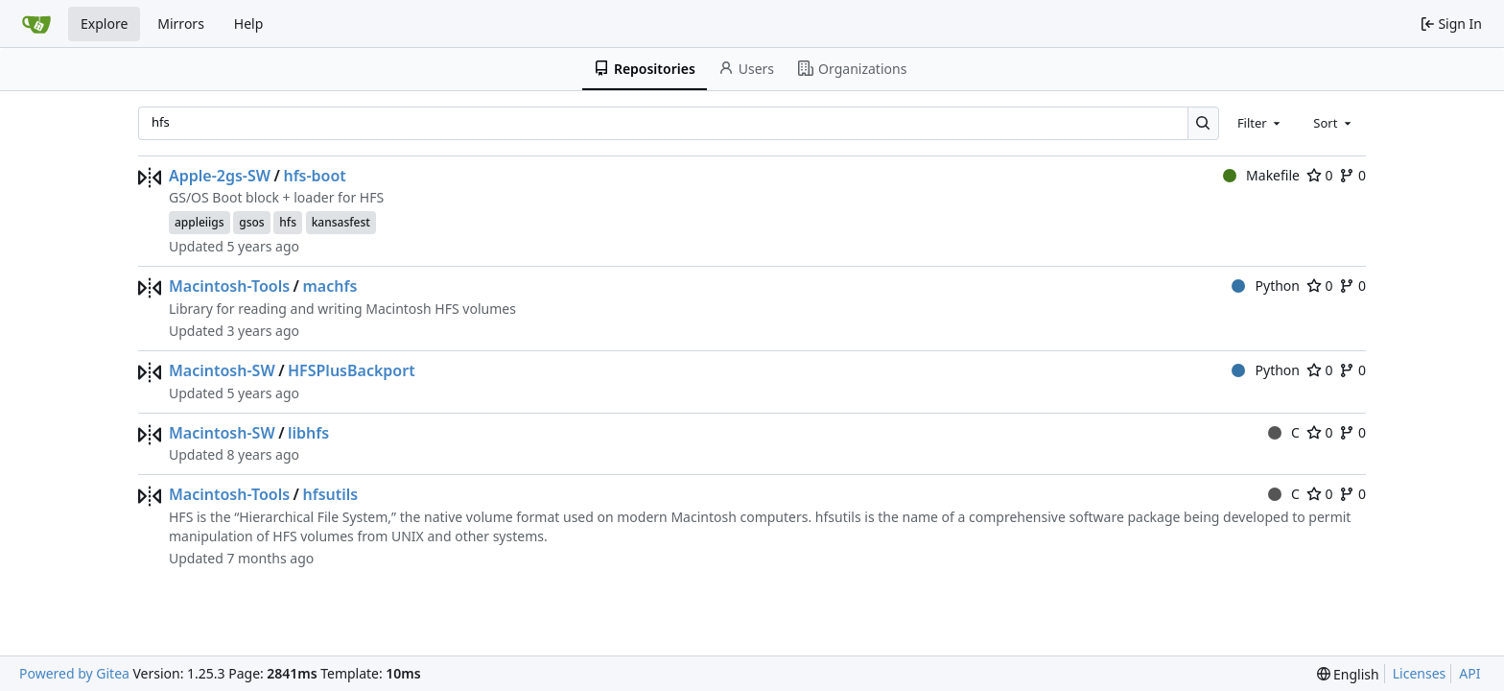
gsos (251, 222)
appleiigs (199, 222)
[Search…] (1203, 123)
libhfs (308, 432)
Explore (104, 23)
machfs (329, 286)
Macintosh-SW (222, 370)
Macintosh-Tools (229, 286)
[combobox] (1260, 123)
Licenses (1419, 673)
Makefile (1261, 175)
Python (1266, 285)
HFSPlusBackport (351, 370)
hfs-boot (314, 175)
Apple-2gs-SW (219, 175)
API (1469, 673)
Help (249, 23)
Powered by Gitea (74, 673)
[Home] (36, 24)
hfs (287, 222)
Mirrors (180, 23)
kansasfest (341, 222)
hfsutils (330, 494)
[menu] (1348, 674)
